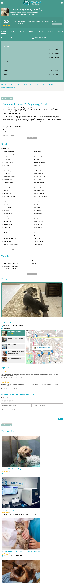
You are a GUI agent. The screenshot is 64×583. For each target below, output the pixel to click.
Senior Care (51, 574)
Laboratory (22, 572)
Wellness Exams (36, 576)
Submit (58, 549)
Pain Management (54, 572)
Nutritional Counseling (42, 572)
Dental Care (51, 570)
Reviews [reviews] (60, 31)
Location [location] (50, 31)
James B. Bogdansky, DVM (8, 87)
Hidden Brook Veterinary (7, 85)
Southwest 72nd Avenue (32, 12)
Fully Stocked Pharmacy (11, 572)
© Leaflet (51, 362)
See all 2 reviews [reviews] (57, 24)
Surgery (58, 574)
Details (31, 31)
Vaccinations (27, 576)
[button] (42, 353)
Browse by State (7, 98)
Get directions (6, 328)
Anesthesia (31, 570)
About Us (12, 570)
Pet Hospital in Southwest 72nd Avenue (45, 85)
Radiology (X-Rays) (41, 574)
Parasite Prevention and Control (12, 574)
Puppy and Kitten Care (28, 574)
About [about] (12, 31)
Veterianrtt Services (21, 570)
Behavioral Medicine (40, 570)
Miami (24, 12)
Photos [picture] (40, 31)
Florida (19, 12)
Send (60, 418)
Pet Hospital (13, 12)
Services (21, 31)
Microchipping (30, 572)
